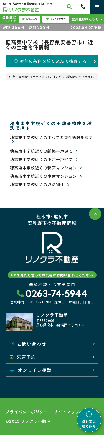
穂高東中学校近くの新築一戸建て (44, 151)
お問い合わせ (28, 343)
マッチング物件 (55, 19)
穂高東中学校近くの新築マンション (46, 168)
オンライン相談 (31, 370)
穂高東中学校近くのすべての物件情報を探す (51, 139)
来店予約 (23, 357)
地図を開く (82, 330)
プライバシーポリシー (27, 412)
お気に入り (29, 19)
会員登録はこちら (85, 18)
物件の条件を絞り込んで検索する (50, 61)
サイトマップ (66, 412)
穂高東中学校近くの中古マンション (46, 176)
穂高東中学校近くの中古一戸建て (44, 159)
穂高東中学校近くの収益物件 (39, 184)
